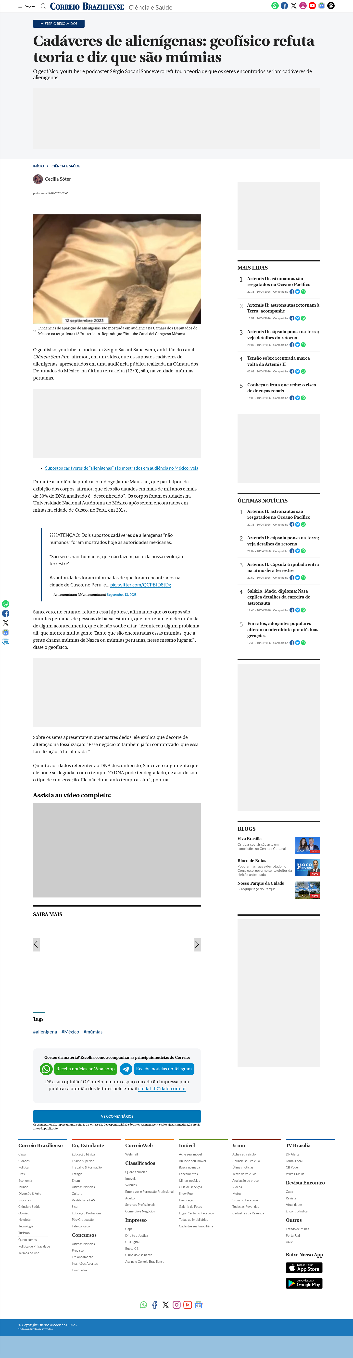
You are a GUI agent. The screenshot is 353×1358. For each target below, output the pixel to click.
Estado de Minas (297, 1229)
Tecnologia (25, 1226)
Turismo (24, 1233)
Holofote (24, 1220)
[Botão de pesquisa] (42, 6)
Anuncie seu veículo (246, 1161)
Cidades (24, 1161)
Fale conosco (81, 1226)
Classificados (140, 1163)
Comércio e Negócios (140, 1211)
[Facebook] (284, 8)
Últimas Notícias (83, 1187)
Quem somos (27, 1240)
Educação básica (83, 1154)
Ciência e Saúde (65, 166)
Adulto (130, 1198)
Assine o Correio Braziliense (144, 1261)
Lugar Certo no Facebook (196, 1213)
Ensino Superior (83, 1161)
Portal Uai (293, 1235)
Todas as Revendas (245, 1207)
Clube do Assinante (138, 1255)
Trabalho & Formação (87, 1167)
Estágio (77, 1174)
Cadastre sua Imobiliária (196, 1226)
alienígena (46, 1031)
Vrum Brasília (295, 1174)
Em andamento (82, 1257)
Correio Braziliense (40, 1145)
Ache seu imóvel (190, 1154)
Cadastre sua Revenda (248, 1213)
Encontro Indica (297, 1211)
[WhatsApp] (275, 8)
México (71, 1031)
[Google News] (321, 8)
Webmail (131, 1154)
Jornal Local (294, 1161)
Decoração (186, 1200)
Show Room (187, 1193)
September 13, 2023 (122, 595)
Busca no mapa (189, 1167)
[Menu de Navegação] (27, 6)
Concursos (84, 1235)
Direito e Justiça (136, 1235)
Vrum (238, 1145)
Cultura (77, 1193)
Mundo (23, 1187)
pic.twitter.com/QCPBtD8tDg (140, 584)
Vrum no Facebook (245, 1200)
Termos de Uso (28, 1253)
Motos (236, 1193)
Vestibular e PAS (83, 1200)
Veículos (131, 1185)
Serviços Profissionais (140, 1205)
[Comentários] (5, 644)
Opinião (23, 1213)
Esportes (24, 1200)
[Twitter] (293, 8)
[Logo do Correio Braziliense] (87, 6)
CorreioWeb (139, 1145)
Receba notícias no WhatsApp (85, 1069)
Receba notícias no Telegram (164, 1069)
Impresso (136, 1220)
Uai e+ (290, 1242)
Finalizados (79, 1270)
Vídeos (237, 1187)
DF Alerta (293, 1154)
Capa (22, 1154)
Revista (291, 1198)
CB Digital (132, 1242)
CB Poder (292, 1167)
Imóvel (187, 1145)
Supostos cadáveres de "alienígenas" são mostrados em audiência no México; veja (121, 468)
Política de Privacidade (34, 1246)
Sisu (74, 1207)
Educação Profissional (87, 1213)
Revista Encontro (305, 1183)
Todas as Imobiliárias (193, 1220)
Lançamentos (188, 1174)
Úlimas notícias (189, 1180)
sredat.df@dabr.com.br (162, 1088)
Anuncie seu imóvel (192, 1161)
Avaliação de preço (245, 1180)
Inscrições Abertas (85, 1263)
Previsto (78, 1250)
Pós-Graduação (83, 1220)
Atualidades (294, 1205)
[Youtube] (312, 8)
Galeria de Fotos (190, 1207)
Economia (25, 1180)
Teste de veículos (244, 1174)
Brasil (22, 1174)
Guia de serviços (190, 1187)
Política (23, 1167)
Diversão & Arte (29, 1193)
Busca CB (132, 1248)
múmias (94, 1031)
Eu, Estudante (88, 1145)
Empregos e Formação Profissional (149, 1192)
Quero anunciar (136, 1172)
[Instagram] (303, 8)
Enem (76, 1180)
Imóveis (130, 1179)
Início (38, 166)
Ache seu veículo (244, 1154)
